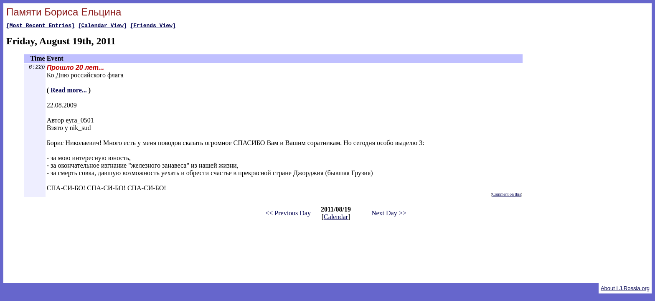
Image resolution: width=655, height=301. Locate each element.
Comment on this (506, 195)
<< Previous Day (288, 214)
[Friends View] (152, 26)
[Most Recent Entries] (40, 26)
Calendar (336, 218)
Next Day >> (388, 214)
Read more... (69, 91)
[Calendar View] (102, 26)
